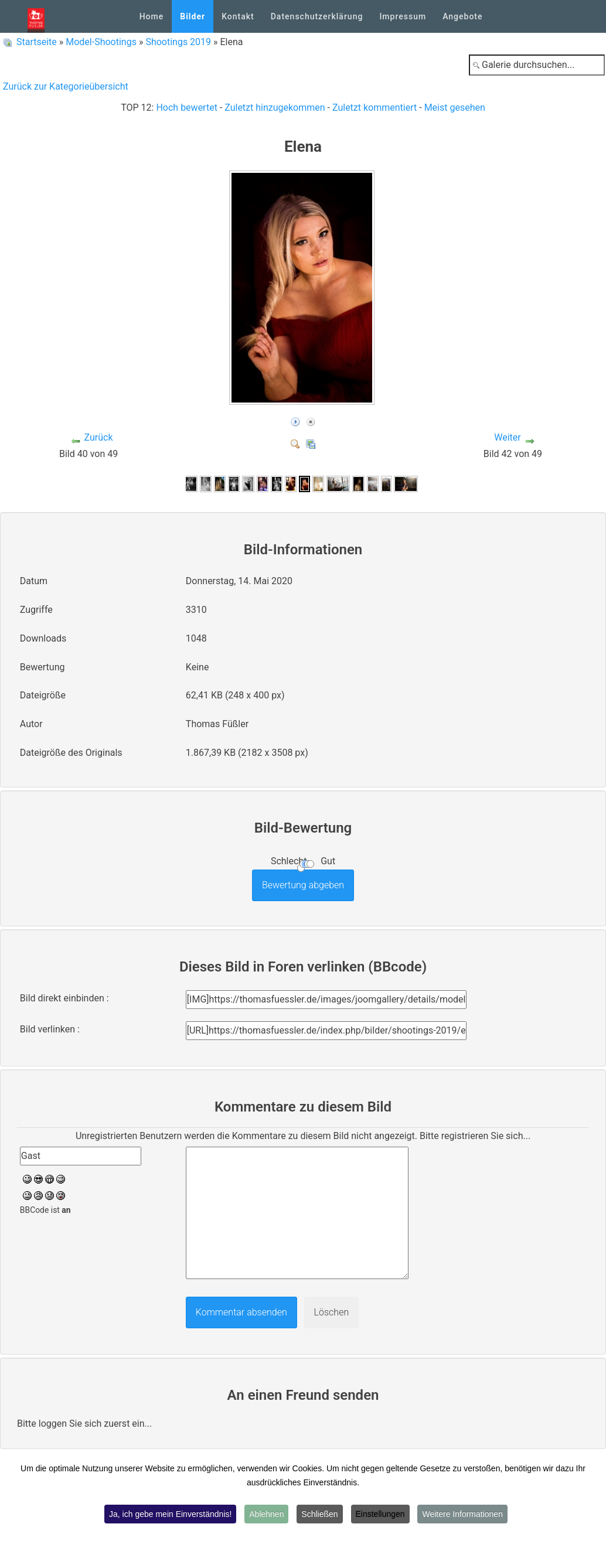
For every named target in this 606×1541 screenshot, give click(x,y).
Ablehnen (266, 1514)
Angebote (462, 16)
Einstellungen (380, 1514)
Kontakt (238, 16)
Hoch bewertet (186, 107)
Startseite (36, 41)
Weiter (507, 437)
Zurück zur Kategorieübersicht (65, 86)
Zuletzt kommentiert (374, 107)
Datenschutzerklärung (317, 16)
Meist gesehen (454, 107)
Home (151, 16)
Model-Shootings (101, 41)
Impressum (402, 16)
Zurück (98, 437)
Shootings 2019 (178, 41)
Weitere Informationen (462, 1514)
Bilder (192, 16)
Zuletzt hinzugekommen (274, 107)
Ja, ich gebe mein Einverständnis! (170, 1514)
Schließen (319, 1514)
